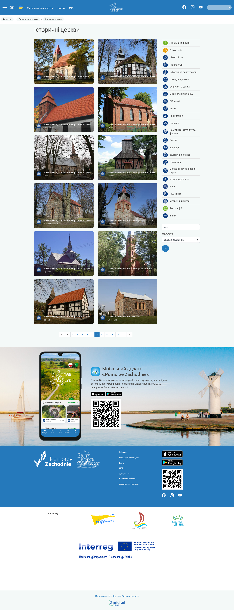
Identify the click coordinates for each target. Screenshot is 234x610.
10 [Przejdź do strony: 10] (107, 334)
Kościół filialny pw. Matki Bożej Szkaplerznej (130, 268)
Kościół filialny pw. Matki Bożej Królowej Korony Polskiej (72, 76)
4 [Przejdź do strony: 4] (77, 334)
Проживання (173, 116)
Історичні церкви (53, 19)
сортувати (167, 234)
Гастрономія (173, 64)
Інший (169, 215)
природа (171, 147)
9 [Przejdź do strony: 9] (102, 334)
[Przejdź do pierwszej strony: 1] (62, 334)
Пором (170, 140)
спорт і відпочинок (176, 179)
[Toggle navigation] (4, 7)
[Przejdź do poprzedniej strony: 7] (68, 334)
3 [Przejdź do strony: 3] (72, 334)
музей (169, 108)
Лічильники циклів (176, 43)
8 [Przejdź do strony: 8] (97, 334)
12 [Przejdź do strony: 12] (118, 334)
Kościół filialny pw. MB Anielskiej (124, 316)
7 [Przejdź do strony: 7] (92, 334)
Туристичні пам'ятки (28, 19)
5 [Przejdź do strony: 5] (82, 334)
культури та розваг (176, 86)
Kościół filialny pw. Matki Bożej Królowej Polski (131, 76)
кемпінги (171, 123)
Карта (61, 8)
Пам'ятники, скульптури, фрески (179, 131)
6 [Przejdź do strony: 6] (87, 334)
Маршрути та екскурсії (40, 8)
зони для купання (176, 79)
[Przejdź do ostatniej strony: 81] (129, 334)
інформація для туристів (180, 72)
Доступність (124, 473)
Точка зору (172, 162)
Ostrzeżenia (172, 50)
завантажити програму (129, 484)
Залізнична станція (177, 154)
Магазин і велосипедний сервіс (179, 170)
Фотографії (172, 208)
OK (165, 248)
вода (169, 186)
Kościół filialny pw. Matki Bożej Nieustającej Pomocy (134, 220)
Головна (7, 19)
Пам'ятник (172, 193)
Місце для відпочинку (178, 94)
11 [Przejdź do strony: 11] (113, 334)
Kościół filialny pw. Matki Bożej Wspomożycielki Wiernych (73, 316)
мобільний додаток (127, 479)
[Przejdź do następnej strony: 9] (124, 334)
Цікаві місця (173, 57)
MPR (71, 8)
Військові (171, 101)
